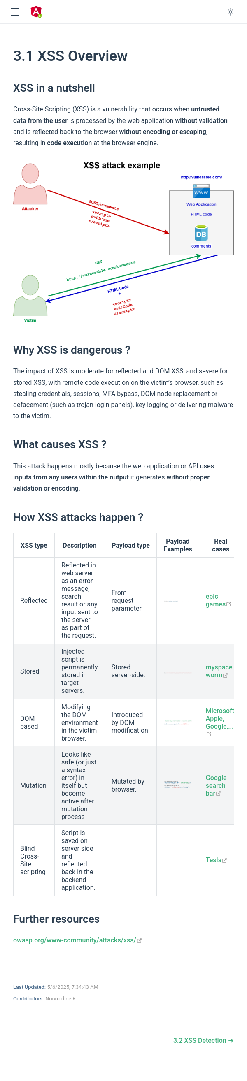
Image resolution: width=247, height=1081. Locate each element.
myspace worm (219, 671)
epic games (219, 600)
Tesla (217, 860)
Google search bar (216, 785)
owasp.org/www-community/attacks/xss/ (77, 940)
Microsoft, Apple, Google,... (221, 722)
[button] (15, 12)
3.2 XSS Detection (200, 1040)
